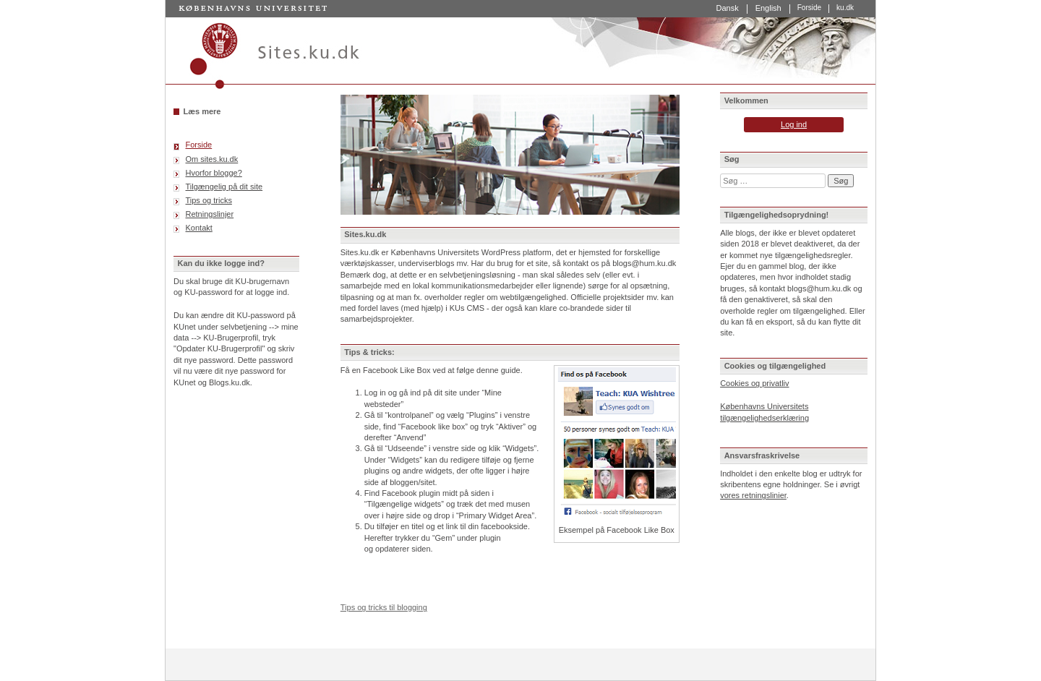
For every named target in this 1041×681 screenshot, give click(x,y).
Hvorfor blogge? (214, 172)
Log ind (794, 124)
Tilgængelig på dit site (224, 186)
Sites (520, 53)
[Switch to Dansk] (727, 9)
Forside (809, 8)
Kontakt (199, 227)
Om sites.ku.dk (212, 159)
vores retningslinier (753, 495)
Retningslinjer (210, 214)
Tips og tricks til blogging (383, 607)
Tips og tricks (209, 200)
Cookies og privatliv (754, 383)
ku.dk (845, 8)
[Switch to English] (768, 9)
